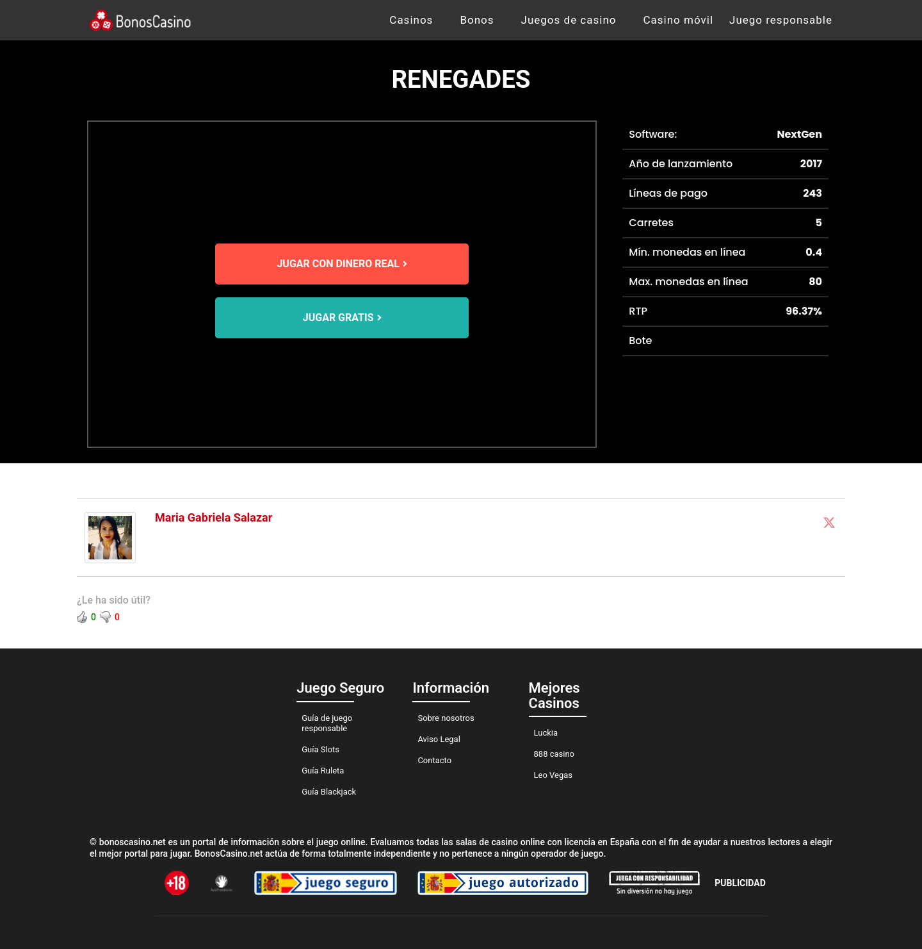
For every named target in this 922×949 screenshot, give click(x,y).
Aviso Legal (438, 739)
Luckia (546, 733)
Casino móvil (678, 19)
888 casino (554, 754)
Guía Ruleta (323, 770)
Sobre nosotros (445, 718)
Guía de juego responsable (327, 723)
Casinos (411, 19)
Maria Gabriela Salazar (213, 517)
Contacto (434, 760)
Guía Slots (320, 749)
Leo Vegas (553, 775)
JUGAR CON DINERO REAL (342, 264)
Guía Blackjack (329, 791)
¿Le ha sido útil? (113, 600)
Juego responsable (780, 19)
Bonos (477, 19)
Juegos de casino (569, 19)
